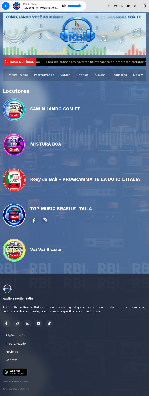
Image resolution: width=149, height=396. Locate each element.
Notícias (82, 75)
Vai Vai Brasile (46, 249)
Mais (138, 75)
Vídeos (65, 75)
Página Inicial (18, 75)
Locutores (119, 75)
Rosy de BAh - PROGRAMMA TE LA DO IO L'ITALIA (85, 179)
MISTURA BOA (45, 144)
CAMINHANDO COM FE (55, 109)
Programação (44, 75)
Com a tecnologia (16, 389)
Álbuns (100, 75)
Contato (12, 360)
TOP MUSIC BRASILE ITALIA (61, 208)
